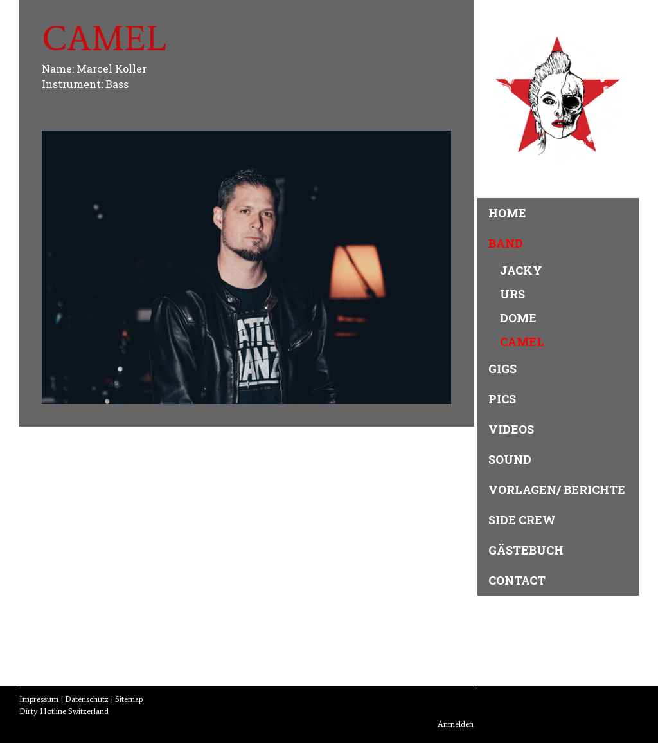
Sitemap (129, 699)
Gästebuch (526, 550)
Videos (511, 429)
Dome (518, 318)
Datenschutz (87, 699)
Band (505, 243)
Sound (509, 459)
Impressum (38, 699)
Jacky (521, 270)
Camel (522, 341)
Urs (512, 294)
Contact (517, 580)
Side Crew (522, 519)
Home (507, 213)
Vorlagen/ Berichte (556, 489)
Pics (502, 399)
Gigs (502, 368)
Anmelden (456, 724)
